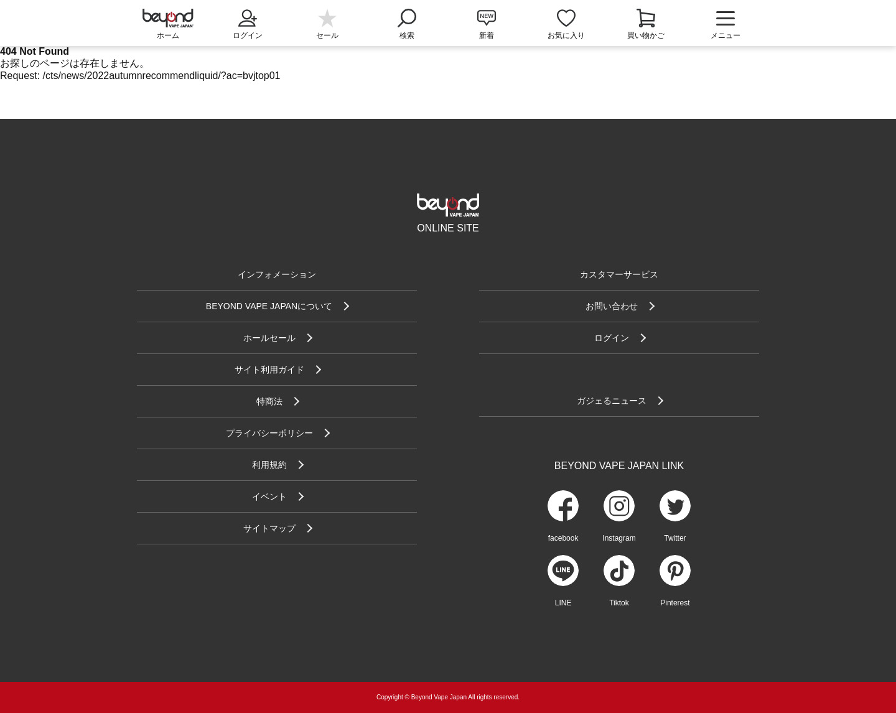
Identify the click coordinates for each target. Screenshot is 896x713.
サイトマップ (269, 528)
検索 (407, 23)
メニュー (725, 25)
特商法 (269, 401)
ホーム (168, 35)
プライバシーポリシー (269, 433)
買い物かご (646, 35)
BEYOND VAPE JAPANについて (269, 306)
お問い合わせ (612, 306)
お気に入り (566, 35)
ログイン (248, 23)
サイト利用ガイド (269, 370)
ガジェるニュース (611, 401)
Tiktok (619, 603)
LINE (563, 603)
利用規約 (269, 465)
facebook (563, 538)
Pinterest (674, 603)
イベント (269, 496)
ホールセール (269, 338)
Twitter (675, 538)
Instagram (618, 538)
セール (327, 35)
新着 (486, 35)
